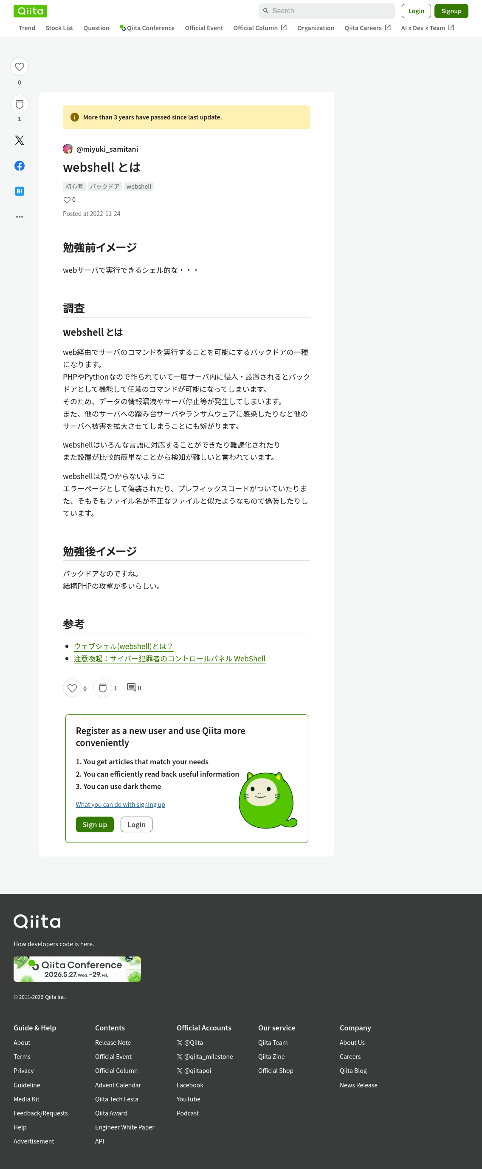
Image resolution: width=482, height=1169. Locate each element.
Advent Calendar (118, 1085)
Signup (451, 10)
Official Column (261, 27)
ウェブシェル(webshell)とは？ (124, 646)
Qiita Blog (353, 1070)
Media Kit (26, 1099)
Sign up (95, 824)
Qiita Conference (147, 27)
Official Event (204, 27)
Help (20, 1127)
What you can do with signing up (120, 804)
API (99, 1141)
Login (417, 10)
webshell (139, 186)
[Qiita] (30, 11)
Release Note (113, 1042)
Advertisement (34, 1141)
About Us (352, 1042)
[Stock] (19, 104)
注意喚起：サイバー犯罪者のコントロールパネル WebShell (170, 658)
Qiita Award (111, 1113)
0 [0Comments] (133, 688)
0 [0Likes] (19, 82)
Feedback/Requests (41, 1113)
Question (97, 27)
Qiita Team (273, 1042)
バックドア (105, 186)
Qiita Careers (368, 27)
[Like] (19, 66)
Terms (22, 1056)
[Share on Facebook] (19, 165)
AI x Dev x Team (428, 27)
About (22, 1042)
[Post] (19, 140)
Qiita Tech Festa (116, 1099)
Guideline (27, 1085)
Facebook (190, 1085)
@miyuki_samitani (100, 149)
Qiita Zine (271, 1056)
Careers (350, 1056)
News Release (359, 1085)
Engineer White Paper (125, 1127)
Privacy (24, 1070)
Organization (315, 27)
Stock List (59, 27)
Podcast (188, 1113)
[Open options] (19, 216)
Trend (27, 27)
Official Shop (275, 1070)
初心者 (74, 186)
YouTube (188, 1099)
